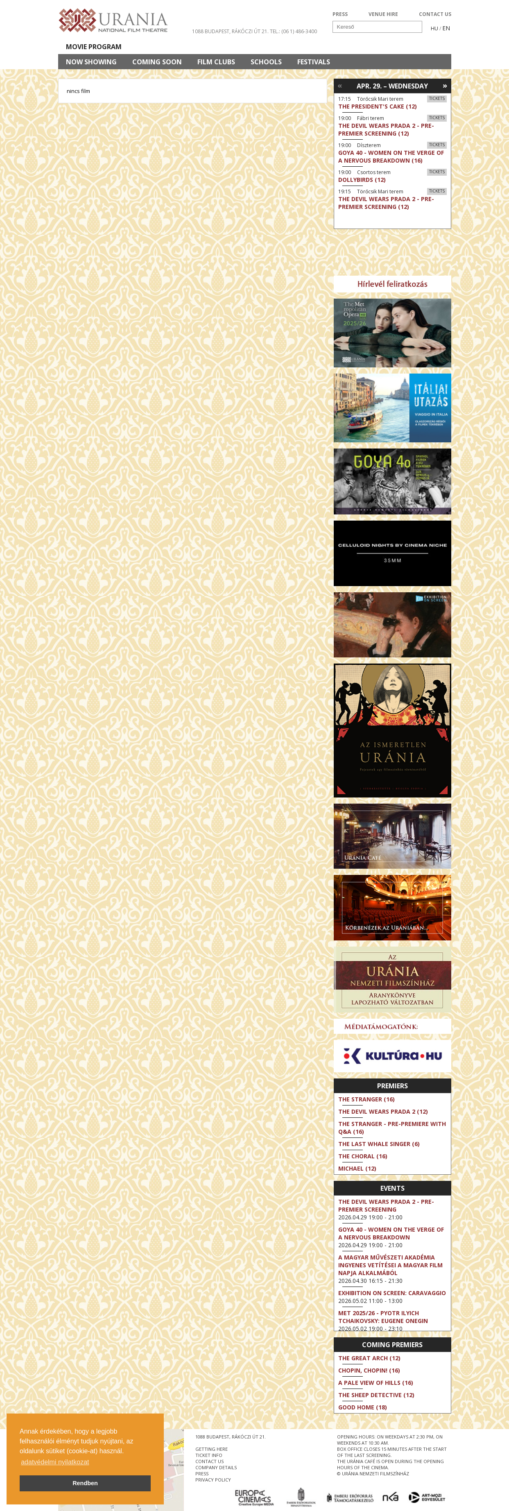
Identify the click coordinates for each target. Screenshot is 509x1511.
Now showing (91, 61)
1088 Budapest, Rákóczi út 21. (230, 31)
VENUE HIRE (383, 14)
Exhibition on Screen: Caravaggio (392, 1293)
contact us (209, 1461)
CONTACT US (435, 14)
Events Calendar (329, 46)
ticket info (208, 1455)
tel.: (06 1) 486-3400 (293, 31)
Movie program (94, 46)
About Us (224, 46)
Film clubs (216, 61)
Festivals (313, 61)
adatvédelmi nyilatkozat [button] (55, 1462)
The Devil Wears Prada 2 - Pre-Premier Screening (386, 1205)
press (201, 1473)
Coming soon (157, 61)
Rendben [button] (85, 1483)
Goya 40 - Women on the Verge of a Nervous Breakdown (391, 1233)
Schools (266, 61)
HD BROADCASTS (164, 46)
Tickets (437, 98)
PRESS (340, 14)
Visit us (269, 46)
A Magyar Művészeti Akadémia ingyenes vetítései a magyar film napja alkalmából (390, 1265)
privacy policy (213, 1480)
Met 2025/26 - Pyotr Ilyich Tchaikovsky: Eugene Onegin (383, 1317)
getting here (211, 1449)
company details (216, 1467)
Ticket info (394, 46)
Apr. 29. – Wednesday (392, 86)
